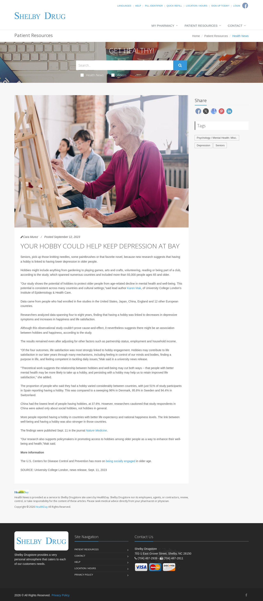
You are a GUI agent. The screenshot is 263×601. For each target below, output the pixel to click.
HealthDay (42, 507)
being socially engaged (120, 461)
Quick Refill (174, 6)
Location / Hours (196, 6)
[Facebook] (246, 595)
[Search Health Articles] (124, 65)
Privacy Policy (84, 574)
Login (236, 6)
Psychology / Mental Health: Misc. (217, 137)
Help (138, 6)
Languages (124, 6)
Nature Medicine (96, 430)
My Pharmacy (162, 25)
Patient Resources (201, 25)
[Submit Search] (180, 65)
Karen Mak (134, 288)
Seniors (220, 145)
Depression (203, 145)
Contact (235, 25)
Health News (92, 75)
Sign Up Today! (220, 6)
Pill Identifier (154, 6)
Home (196, 36)
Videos (119, 75)
